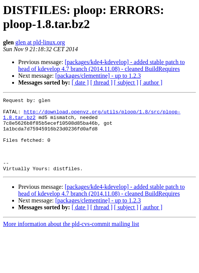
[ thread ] (101, 82)
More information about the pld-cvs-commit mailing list (71, 238)
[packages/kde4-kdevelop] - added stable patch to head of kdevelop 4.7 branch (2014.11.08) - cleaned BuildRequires (101, 65)
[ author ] (151, 82)
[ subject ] (126, 82)
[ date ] (80, 82)
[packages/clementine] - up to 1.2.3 (98, 75)
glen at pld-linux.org (40, 42)
